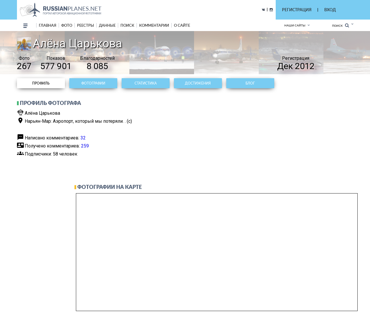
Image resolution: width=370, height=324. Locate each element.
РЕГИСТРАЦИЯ (296, 9)
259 (85, 146)
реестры (85, 25)
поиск (127, 25)
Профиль (40, 83)
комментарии (154, 25)
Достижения (198, 83)
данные (107, 25)
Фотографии (93, 83)
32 (83, 138)
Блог (250, 83)
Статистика (146, 83)
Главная (47, 25)
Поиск (340, 25)
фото (66, 25)
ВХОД (330, 9)
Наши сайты (294, 25)
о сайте (182, 25)
